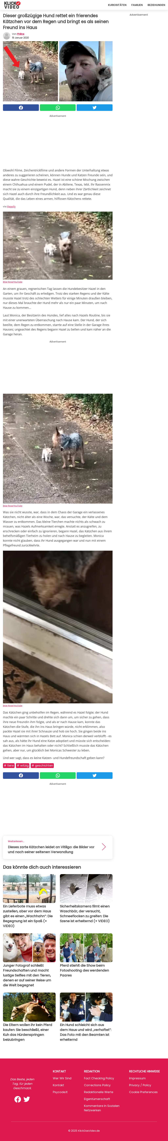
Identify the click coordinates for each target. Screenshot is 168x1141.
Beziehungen (156, 5)
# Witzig (23, 765)
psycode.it (60, 1092)
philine (20, 34)
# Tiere (9, 765)
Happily (11, 206)
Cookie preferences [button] (143, 1092)
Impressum (137, 1078)
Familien (137, 5)
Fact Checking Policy (99, 1078)
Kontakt (58, 1085)
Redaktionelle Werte (98, 1092)
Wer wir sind (62, 1078)
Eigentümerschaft (97, 1099)
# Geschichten (42, 765)
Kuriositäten (117, 5)
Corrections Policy (97, 1085)
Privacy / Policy (140, 1085)
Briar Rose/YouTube (12, 281)
